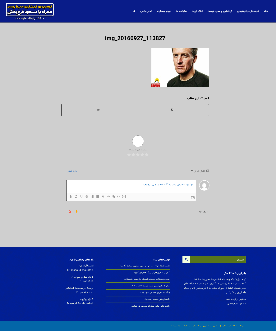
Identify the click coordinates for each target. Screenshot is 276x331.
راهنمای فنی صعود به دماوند (157, 299)
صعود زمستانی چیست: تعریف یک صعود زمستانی (147, 279)
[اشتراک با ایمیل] (98, 110)
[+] (124, 196)
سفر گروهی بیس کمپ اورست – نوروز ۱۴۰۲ (150, 286)
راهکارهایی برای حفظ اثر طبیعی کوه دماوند (150, 306)
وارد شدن (72, 171)
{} (118, 196)
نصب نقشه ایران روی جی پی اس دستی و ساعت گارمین (145, 266)
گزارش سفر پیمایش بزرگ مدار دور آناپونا (152, 272)
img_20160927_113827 (135, 38)
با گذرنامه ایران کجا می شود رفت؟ (155, 292)
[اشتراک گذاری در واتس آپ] (172, 110)
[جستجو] (134, 11)
